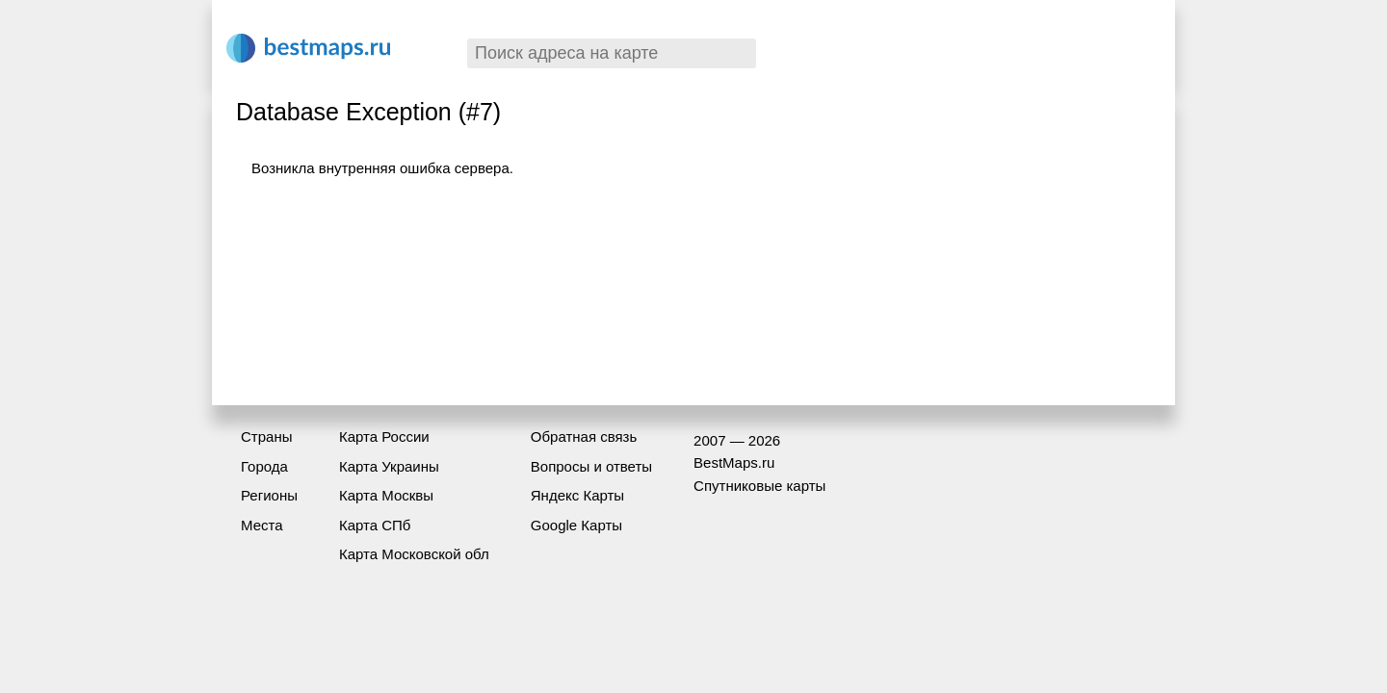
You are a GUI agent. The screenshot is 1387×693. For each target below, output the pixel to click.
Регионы (269, 495)
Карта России (384, 436)
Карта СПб (375, 525)
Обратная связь (584, 436)
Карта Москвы (386, 495)
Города (264, 466)
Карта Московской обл (414, 554)
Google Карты (576, 525)
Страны (266, 436)
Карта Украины (389, 466)
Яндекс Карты (577, 495)
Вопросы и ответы (591, 466)
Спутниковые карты (759, 485)
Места (262, 525)
